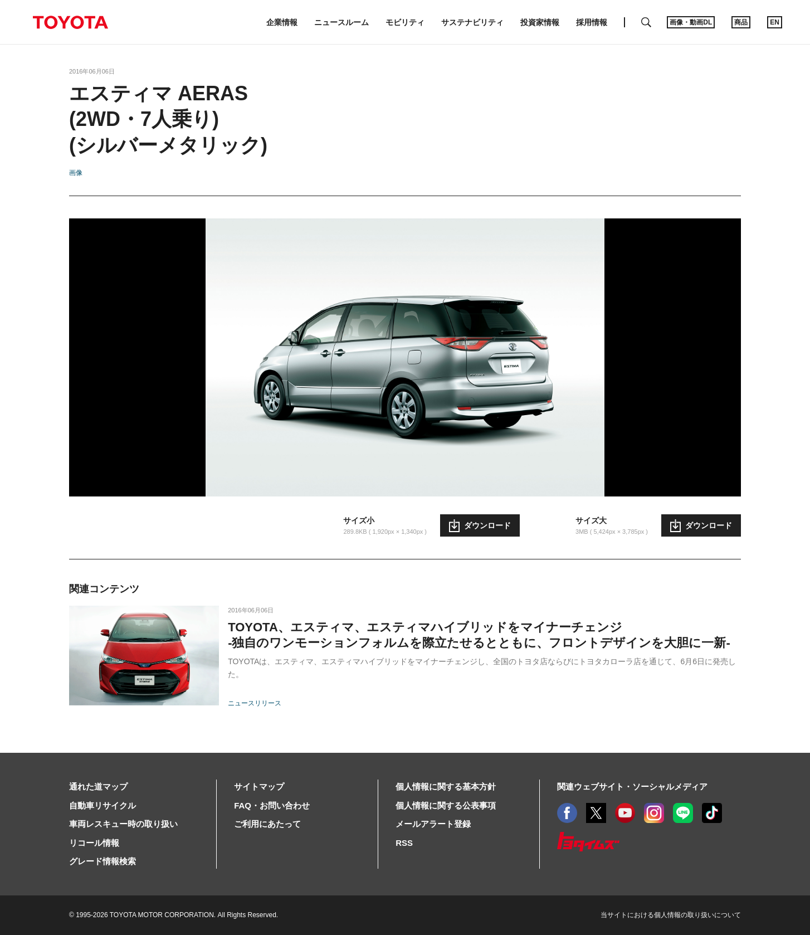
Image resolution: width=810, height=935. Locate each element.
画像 (75, 173)
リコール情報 (94, 843)
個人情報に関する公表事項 (446, 805)
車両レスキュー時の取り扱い (123, 824)
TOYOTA (70, 22)
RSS (404, 843)
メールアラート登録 (433, 824)
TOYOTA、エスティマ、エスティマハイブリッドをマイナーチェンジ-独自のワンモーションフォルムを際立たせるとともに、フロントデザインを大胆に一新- (479, 635)
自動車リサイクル (102, 805)
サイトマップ (259, 786)
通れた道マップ (98, 786)
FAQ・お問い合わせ (272, 805)
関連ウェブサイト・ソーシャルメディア (632, 786)
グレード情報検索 (102, 861)
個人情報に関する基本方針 (446, 786)
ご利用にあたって (267, 824)
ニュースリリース (254, 703)
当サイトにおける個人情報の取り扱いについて (671, 915)
